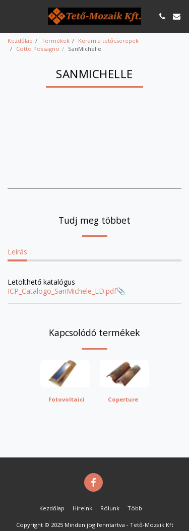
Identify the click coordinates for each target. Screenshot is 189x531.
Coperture (123, 399)
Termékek (55, 40)
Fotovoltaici (66, 399)
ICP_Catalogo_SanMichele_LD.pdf (62, 291)
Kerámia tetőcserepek (108, 40)
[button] (11, 16)
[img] (65, 373)
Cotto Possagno (37, 48)
